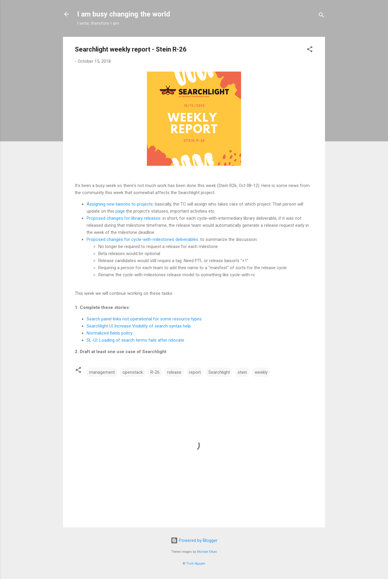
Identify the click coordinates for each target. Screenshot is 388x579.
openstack (132, 372)
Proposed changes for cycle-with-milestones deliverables (142, 239)
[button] (309, 50)
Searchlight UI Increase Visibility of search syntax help (139, 326)
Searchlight (219, 372)
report (195, 372)
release (174, 372)
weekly (261, 372)
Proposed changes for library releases (123, 218)
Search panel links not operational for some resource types (144, 319)
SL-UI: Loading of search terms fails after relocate (135, 340)
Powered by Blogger (194, 540)
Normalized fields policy (109, 333)
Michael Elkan (207, 552)
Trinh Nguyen (195, 563)
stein (242, 372)
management (102, 372)
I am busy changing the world (123, 14)
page (120, 211)
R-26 (155, 372)
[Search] (321, 16)
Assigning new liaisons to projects (120, 204)
